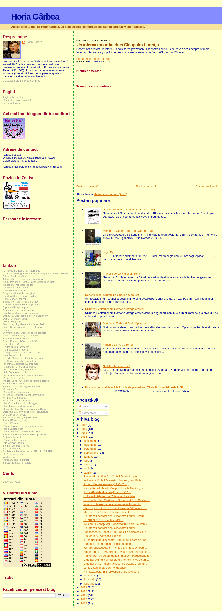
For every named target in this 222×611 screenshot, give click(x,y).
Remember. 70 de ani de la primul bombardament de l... (118, 555)
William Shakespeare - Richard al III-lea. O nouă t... (115, 547)
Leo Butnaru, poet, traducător (19, 369)
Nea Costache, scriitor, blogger (20, 403)
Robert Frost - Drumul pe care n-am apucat (112, 294)
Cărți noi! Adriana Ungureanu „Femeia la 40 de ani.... (116, 559)
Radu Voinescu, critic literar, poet (21, 431)
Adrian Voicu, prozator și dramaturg (23, 279)
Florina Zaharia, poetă (15, 349)
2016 (84, 429)
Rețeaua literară (12, 437)
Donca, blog (10, 329)
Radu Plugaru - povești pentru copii (23, 425)
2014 (84, 436)
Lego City (109, 252)
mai (86, 468)
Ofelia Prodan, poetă (14, 414)
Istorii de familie (11, 102)
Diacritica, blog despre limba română (23, 324)
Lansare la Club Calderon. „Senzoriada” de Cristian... (116, 500)
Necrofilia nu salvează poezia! (102, 536)
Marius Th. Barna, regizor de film (21, 386)
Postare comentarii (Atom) (110, 194)
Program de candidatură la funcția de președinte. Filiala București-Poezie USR (134, 387)
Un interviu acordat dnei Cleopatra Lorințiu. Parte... (115, 516)
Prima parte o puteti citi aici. (93, 58)
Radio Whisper (11, 423)
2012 (84, 591)
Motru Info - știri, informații (17, 400)
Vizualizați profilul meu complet (21, 80)
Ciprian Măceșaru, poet (16, 307)
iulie (87, 460)
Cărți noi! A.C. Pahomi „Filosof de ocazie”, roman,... (115, 563)
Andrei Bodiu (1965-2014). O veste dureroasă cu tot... (117, 551)
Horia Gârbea (35, 16)
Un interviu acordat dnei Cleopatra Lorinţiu (109, 528)
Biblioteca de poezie (14, 290)
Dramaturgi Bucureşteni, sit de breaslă (24, 332)
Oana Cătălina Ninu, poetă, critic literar (24, 408)
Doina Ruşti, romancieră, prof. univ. (23, 327)
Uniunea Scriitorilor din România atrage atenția (114, 309)
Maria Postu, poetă (13, 377)
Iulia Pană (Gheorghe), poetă (19, 366)
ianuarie (89, 583)
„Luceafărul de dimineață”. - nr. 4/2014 (107, 492)
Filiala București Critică (16, 338)
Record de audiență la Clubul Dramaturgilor (110, 476)
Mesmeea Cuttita (12, 389)
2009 (84, 603)
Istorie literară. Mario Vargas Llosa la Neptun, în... (114, 488)
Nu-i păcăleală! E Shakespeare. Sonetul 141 (111, 571)
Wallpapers (9, 456)
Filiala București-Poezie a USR (20, 341)
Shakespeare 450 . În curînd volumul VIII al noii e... (115, 508)
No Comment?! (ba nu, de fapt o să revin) (129, 209)
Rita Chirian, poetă (13, 442)
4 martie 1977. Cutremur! (118, 344)
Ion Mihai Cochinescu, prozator (20, 363)
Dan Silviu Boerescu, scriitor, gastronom (25, 315)
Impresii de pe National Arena (121, 273)
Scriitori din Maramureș (16, 445)
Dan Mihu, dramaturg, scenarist (20, 312)
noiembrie (90, 444)
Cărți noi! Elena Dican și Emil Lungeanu (108, 543)
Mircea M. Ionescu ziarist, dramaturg (23, 394)
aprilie (88, 472)
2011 (84, 595)
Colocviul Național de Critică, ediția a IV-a (109, 496)
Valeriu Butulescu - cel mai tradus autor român (112, 504)
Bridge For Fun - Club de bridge (21, 301)
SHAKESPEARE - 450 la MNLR (103, 520)
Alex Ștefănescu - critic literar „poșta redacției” (29, 281)
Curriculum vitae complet (17, 100)
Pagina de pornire (147, 186)
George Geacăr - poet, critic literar (22, 352)
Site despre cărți (12, 448)
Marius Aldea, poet (13, 383)
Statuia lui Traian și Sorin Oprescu (124, 323)
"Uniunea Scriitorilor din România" (22, 270)
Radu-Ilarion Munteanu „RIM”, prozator (24, 434)
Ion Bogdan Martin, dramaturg (20, 360)
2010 (84, 599)
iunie (87, 464)
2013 (84, 587)
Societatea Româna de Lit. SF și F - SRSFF (27, 451)
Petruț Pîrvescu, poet (15, 420)
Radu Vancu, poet (13, 428)
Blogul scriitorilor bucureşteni (19, 293)
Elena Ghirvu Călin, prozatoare (20, 335)
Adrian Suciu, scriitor (14, 276)
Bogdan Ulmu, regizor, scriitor (19, 296)
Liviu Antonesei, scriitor (16, 372)
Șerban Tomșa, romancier (17, 462)
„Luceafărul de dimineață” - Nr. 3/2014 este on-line (114, 539)
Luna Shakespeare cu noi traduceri (105, 567)
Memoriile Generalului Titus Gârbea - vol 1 (129, 230)
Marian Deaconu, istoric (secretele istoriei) (26, 380)
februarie (90, 579)
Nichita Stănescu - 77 (116, 366)
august (88, 456)
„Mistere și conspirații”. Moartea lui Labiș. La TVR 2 (115, 524)
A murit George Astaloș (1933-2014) (105, 484)
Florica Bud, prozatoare (16, 346)
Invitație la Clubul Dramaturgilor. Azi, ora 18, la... (113, 480)
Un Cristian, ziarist (13, 454)
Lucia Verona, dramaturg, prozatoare (23, 375)
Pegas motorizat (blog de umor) (20, 417)
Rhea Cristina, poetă (14, 440)
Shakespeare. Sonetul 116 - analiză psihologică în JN (117, 531)
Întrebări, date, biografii (16, 459)
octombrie (90, 448)
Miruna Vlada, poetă (14, 397)
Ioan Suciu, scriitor (13, 355)
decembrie (91, 440)
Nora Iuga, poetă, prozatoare (19, 406)
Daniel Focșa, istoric (14, 321)
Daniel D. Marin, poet (15, 318)
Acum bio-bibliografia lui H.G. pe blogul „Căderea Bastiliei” (35, 273)
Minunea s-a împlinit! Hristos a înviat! (106, 512)
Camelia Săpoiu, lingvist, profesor (22, 304)
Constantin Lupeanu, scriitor (19, 310)
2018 (84, 425)
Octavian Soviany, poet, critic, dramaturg (25, 411)
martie (88, 575)
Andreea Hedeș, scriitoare (17, 287)
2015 (84, 432)
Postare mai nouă (87, 186)
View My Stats (11, 482)
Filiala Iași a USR (12, 344)
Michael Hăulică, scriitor (16, 392)
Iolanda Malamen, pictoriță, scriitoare (24, 358)
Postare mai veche (207, 186)
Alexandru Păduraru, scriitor (18, 284)
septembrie (91, 452)
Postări (85, 406)
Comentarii (87, 413)
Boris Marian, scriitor (14, 298)
